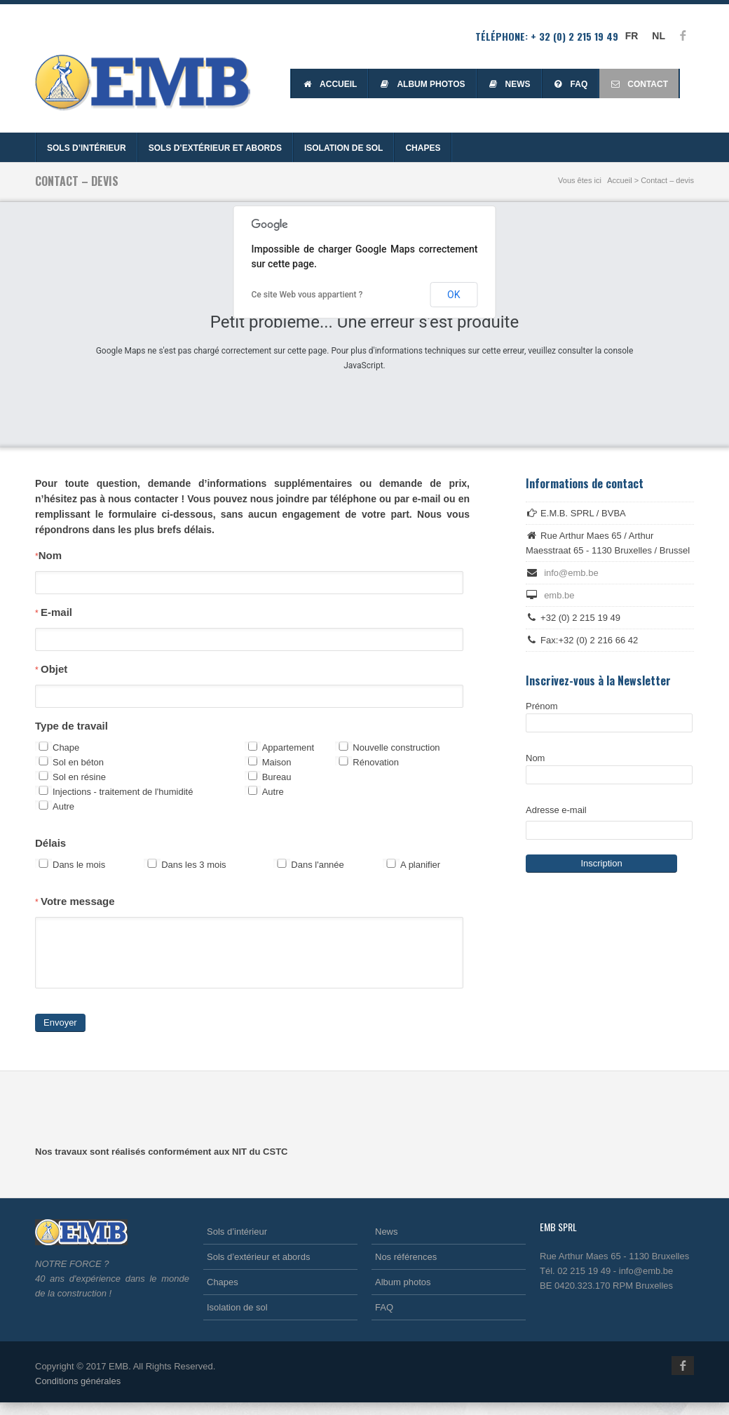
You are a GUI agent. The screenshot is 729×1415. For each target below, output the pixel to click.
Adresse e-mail (556, 810)
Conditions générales (78, 1393)
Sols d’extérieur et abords (215, 148)
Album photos (422, 84)
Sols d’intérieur (86, 148)
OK (453, 294)
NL (658, 36)
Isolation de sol (343, 148)
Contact (639, 84)
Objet (51, 669)
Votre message (75, 901)
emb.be (559, 595)
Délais (50, 843)
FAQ (570, 84)
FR (632, 36)
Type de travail (71, 726)
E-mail (53, 612)
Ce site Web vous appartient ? (307, 295)
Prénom (609, 716)
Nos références (406, 1269)
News (509, 84)
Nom (48, 555)
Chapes (422, 148)
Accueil (329, 84)
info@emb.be (571, 573)
